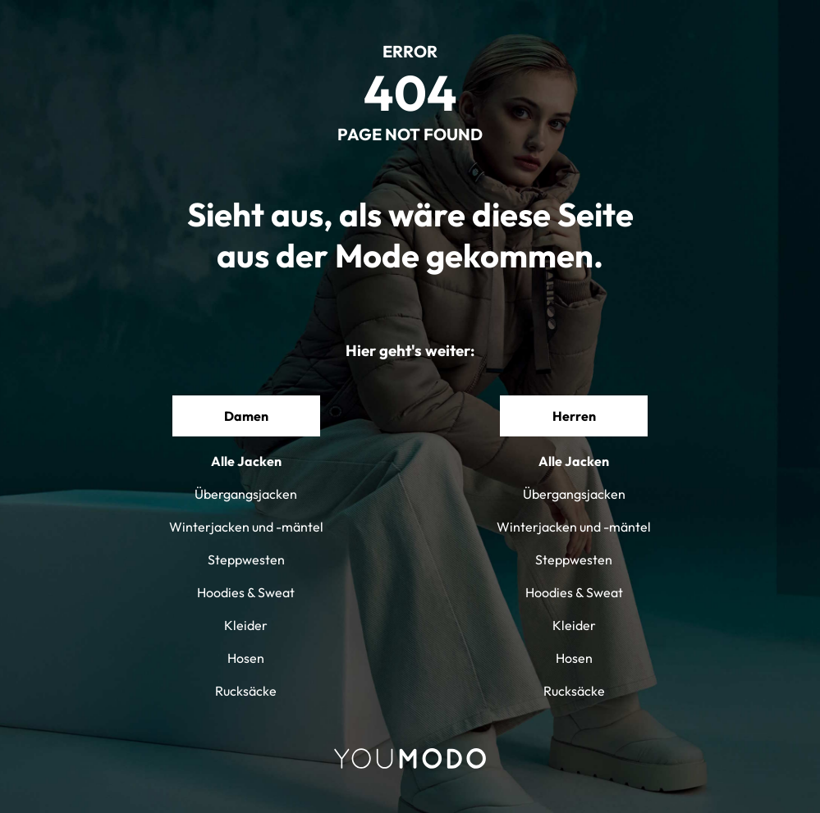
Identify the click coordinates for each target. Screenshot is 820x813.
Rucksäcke (246, 691)
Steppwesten (246, 559)
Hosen (245, 658)
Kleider (246, 625)
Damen (246, 416)
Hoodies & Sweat (246, 592)
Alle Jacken (246, 461)
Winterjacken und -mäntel (246, 526)
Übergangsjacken (246, 494)
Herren (574, 416)
